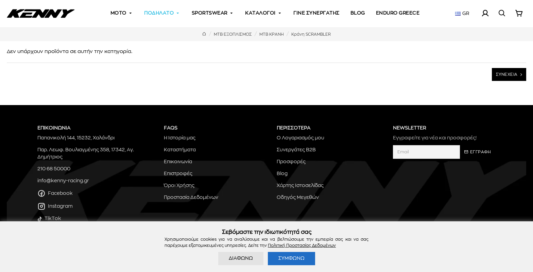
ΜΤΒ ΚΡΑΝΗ (271, 34)
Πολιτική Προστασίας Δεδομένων (302, 245)
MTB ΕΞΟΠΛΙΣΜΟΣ (233, 34)
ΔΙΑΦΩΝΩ (241, 258)
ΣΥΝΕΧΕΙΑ (507, 74)
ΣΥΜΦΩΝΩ (291, 258)
